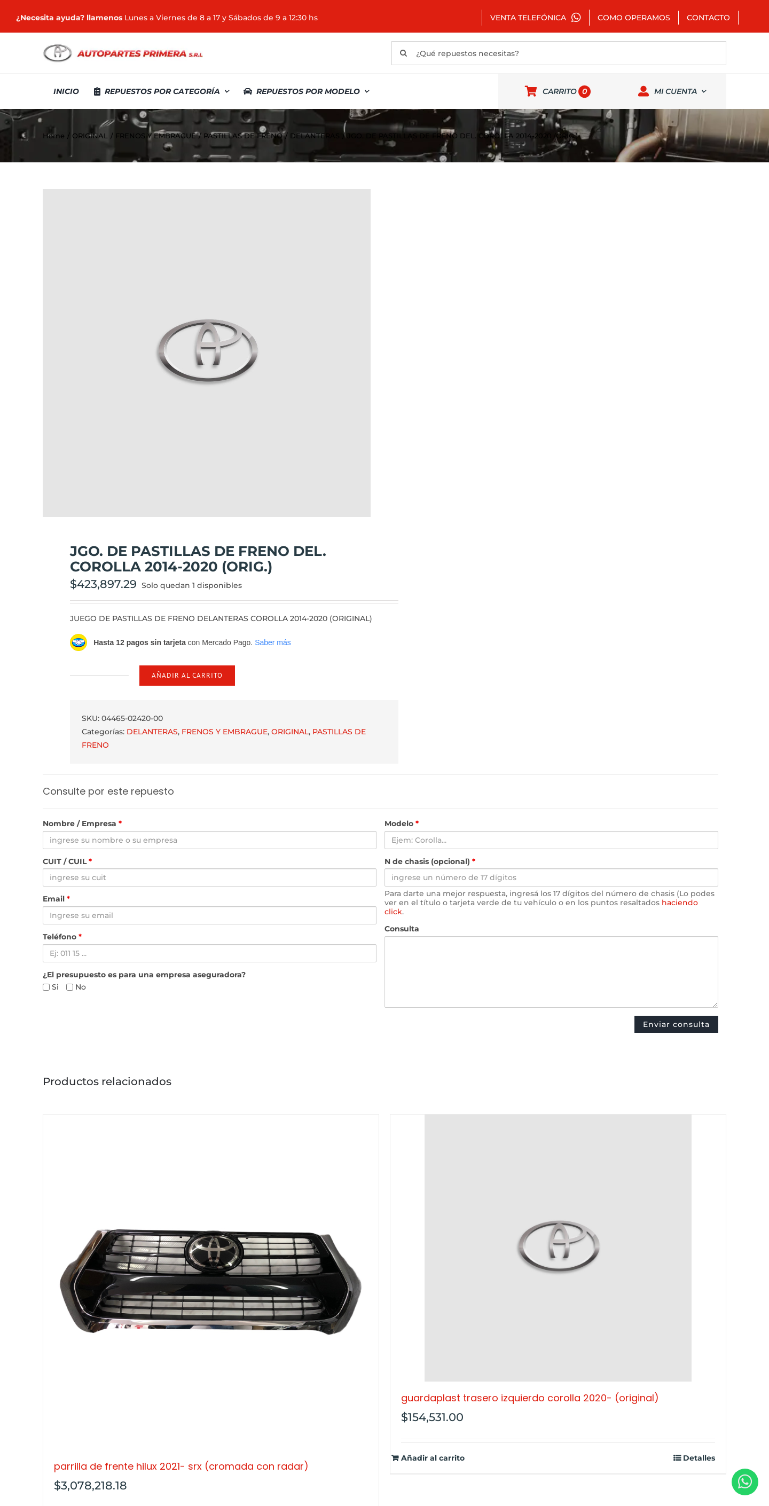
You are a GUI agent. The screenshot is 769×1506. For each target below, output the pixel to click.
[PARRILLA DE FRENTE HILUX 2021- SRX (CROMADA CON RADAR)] (211, 1282)
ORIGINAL (290, 731)
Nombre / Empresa (82, 823)
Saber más (273, 642)
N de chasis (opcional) (429, 861)
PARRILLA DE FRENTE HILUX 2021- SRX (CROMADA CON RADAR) (181, 1466)
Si (51, 987)
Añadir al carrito (187, 675)
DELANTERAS (152, 731)
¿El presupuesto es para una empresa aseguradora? (144, 974)
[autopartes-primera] (123, 45)
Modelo (401, 823)
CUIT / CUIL (67, 861)
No (76, 987)
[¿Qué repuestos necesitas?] (558, 53)
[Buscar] (403, 53)
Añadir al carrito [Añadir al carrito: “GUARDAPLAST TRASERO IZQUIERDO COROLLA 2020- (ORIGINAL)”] (433, 1458)
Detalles (699, 1458)
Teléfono (62, 937)
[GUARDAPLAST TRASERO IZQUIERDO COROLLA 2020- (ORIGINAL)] (558, 1248)
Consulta (401, 929)
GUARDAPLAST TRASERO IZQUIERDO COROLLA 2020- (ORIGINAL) (530, 1398)
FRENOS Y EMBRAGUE (225, 731)
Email (56, 899)
